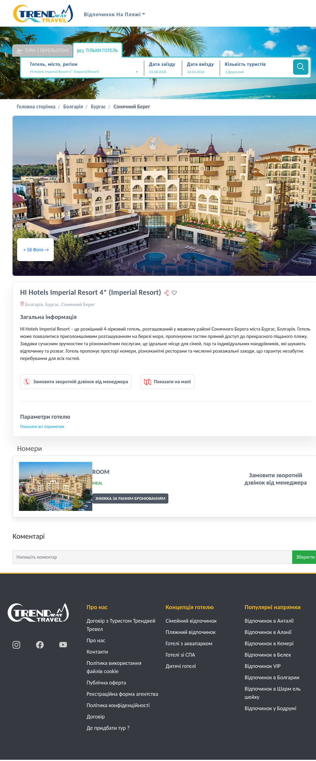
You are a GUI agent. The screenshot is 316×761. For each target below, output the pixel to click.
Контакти (97, 651)
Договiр (96, 716)
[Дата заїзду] (163, 72)
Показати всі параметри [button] (42, 426)
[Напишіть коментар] (152, 557)
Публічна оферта (106, 682)
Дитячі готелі (181, 666)
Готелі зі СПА (180, 654)
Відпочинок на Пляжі (112, 14)
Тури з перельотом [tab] (42, 50)
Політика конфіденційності (118, 705)
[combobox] (86, 72)
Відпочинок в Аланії (268, 632)
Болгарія (73, 106)
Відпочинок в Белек (268, 654)
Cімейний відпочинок (191, 620)
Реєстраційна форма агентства (122, 694)
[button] (255, 72)
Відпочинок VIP (263, 666)
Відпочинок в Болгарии (272, 677)
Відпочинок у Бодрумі (270, 708)
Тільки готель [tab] (97, 50)
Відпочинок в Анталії (269, 620)
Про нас (96, 640)
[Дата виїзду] (201, 72)
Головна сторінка (36, 106)
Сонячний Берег (132, 106)
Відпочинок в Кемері (269, 643)
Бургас (98, 106)
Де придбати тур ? (108, 728)
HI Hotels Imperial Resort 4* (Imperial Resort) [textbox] (84, 72)
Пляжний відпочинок (191, 632)
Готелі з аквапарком (189, 643)
